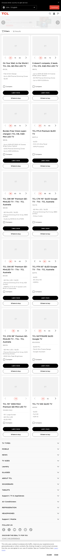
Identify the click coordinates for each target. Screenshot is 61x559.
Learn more (16, 93)
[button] (3, 22)
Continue (54, 7)
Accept (49, 555)
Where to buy (16, 98)
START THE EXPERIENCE (11, 538)
